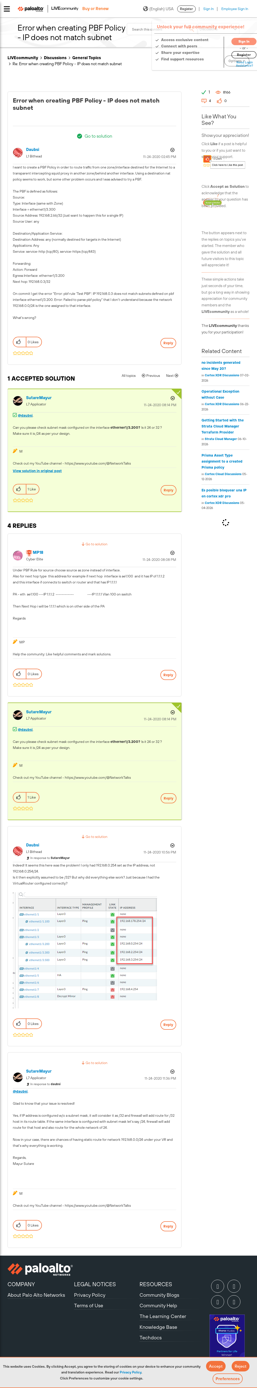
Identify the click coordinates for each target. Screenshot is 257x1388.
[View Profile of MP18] (38, 552)
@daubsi (25, 415)
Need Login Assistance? (226, 64)
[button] (216, 1366)
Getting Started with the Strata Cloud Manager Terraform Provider (223, 426)
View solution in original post (37, 471)
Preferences (228, 1378)
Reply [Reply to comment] (168, 490)
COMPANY (21, 1284)
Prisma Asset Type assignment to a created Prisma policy (222, 461)
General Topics (86, 57)
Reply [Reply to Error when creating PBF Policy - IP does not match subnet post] (168, 343)
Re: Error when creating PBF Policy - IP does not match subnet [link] (67, 63)
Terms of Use (88, 1305)
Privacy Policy (130, 1372)
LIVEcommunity (23, 57)
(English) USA (158, 8)
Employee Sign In (234, 9)
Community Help (158, 1305)
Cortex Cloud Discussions (223, 474)
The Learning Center (163, 1316)
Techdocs (151, 1337)
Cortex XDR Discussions (222, 375)
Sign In (208, 9)
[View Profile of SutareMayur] (38, 397)
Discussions (55, 57)
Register (186, 9)
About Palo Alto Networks (36, 1295)
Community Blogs (159, 1295)
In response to (50, 858)
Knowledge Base (158, 1327)
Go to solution (98, 136)
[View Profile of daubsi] (32, 149)
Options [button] (172, 150)
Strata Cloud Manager (221, 439)
